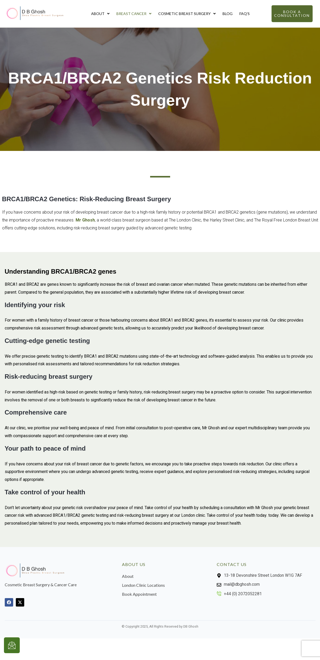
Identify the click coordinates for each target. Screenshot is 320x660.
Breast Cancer (133, 13)
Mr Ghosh (85, 220)
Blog (228, 13)
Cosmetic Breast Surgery (187, 13)
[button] (100, 14)
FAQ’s (244, 13)
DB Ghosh (190, 626)
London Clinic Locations (143, 585)
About (100, 13)
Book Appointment (139, 594)
